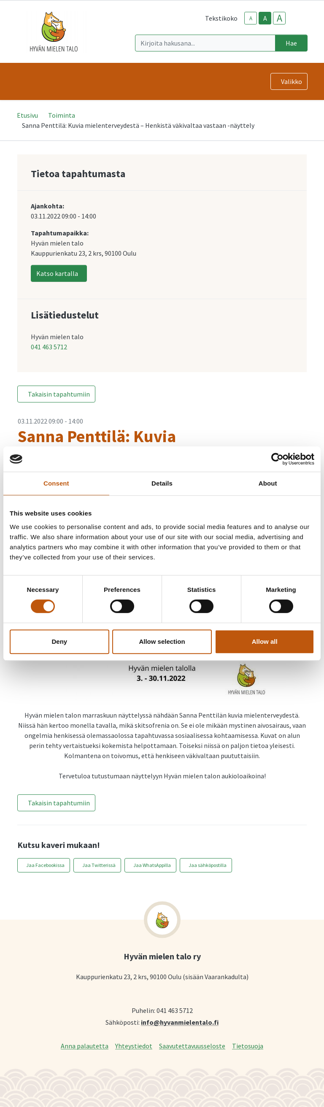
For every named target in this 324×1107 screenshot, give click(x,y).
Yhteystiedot (133, 1046)
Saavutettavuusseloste (192, 1046)
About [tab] (268, 483)
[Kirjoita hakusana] (205, 43)
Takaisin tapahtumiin (59, 394)
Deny (59, 641)
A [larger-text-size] (279, 18)
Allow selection (162, 641)
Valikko (291, 81)
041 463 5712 (49, 347)
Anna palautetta (84, 1046)
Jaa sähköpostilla (208, 865)
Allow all (265, 641)
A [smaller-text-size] (250, 18)
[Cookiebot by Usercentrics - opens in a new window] (277, 459)
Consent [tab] (56, 483)
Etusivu (27, 115)
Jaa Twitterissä (99, 865)
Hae (291, 43)
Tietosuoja (247, 1046)
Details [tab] (162, 483)
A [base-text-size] (265, 18)
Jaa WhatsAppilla (152, 865)
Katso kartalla (57, 273)
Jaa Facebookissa (45, 865)
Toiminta (61, 115)
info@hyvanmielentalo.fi (180, 1022)
